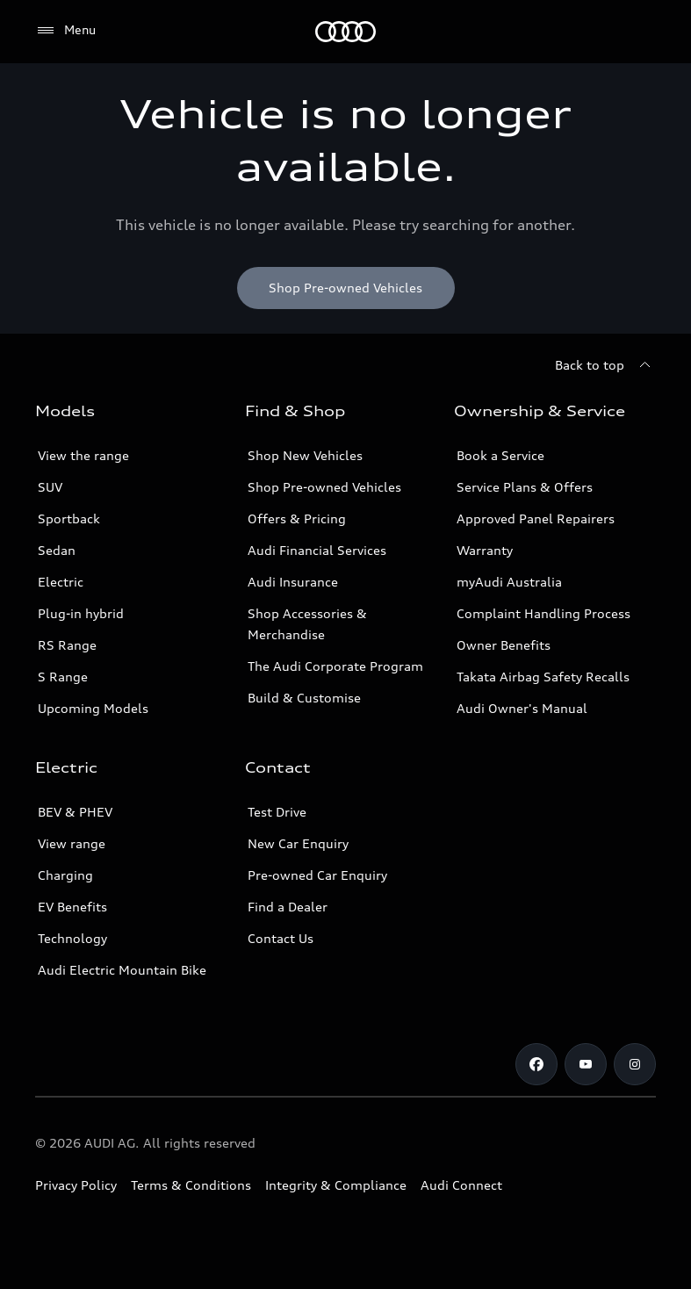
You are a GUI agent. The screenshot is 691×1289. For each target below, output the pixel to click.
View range (71, 843)
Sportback (69, 518)
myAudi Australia (509, 581)
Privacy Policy (76, 1184)
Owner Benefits (504, 644)
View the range (83, 455)
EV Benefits (72, 906)
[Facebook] (536, 1064)
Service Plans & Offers (525, 486)
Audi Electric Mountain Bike (122, 969)
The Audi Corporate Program (335, 666)
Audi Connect (461, 1184)
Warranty (485, 550)
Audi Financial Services (317, 550)
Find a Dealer (288, 906)
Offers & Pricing (297, 518)
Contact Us (280, 938)
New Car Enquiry (298, 843)
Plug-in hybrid (81, 613)
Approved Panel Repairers (536, 518)
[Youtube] (586, 1064)
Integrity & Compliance (336, 1184)
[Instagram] (635, 1064)
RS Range (67, 644)
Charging (65, 875)
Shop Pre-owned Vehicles (324, 486)
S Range (63, 676)
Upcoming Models (93, 708)
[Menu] (345, 31)
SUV (50, 486)
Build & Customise (304, 697)
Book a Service (500, 455)
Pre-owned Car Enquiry (317, 875)
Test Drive (277, 811)
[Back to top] (605, 365)
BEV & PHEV (75, 811)
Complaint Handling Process (543, 613)
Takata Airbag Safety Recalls (543, 676)
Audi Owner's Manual (522, 708)
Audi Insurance (293, 581)
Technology (72, 938)
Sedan (57, 550)
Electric (60, 581)
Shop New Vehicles (305, 455)
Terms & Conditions (191, 1184)
